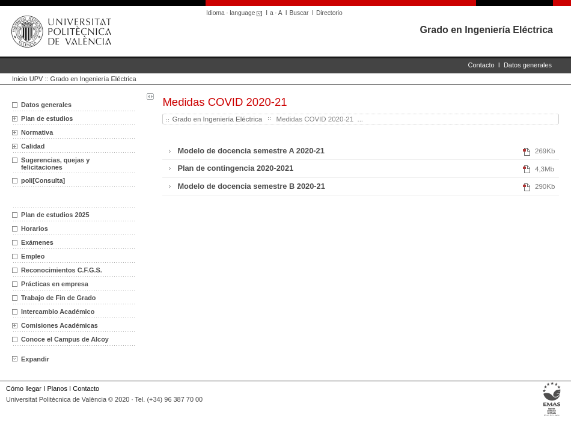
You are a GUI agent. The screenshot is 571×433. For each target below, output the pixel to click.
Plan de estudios (47, 118)
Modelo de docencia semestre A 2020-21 (250, 150)
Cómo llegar (23, 388)
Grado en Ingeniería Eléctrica (486, 30)
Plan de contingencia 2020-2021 (235, 168)
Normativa (37, 132)
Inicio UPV (27, 78)
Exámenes (37, 242)
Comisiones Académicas (59, 325)
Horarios (34, 228)
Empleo (32, 256)
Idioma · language (236, 13)
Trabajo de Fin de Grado (58, 297)
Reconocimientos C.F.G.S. (61, 270)
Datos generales (528, 65)
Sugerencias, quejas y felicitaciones (55, 163)
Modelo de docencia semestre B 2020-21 (251, 186)
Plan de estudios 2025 (55, 214)
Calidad (32, 146)
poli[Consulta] (43, 180)
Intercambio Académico (57, 311)
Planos (57, 388)
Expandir (30, 359)
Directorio (329, 13)
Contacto (481, 65)
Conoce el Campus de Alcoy (65, 339)
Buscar (299, 13)
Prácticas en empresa (54, 283)
